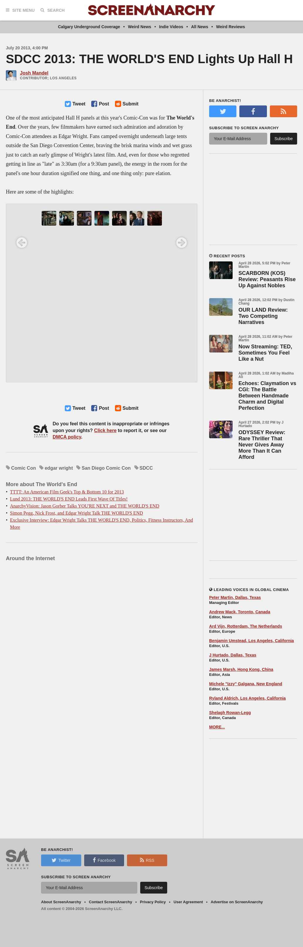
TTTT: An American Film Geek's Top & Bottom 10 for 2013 (67, 491)
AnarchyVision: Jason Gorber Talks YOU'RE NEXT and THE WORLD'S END (84, 505)
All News (199, 26)
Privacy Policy (153, 902)
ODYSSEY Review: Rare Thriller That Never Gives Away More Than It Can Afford (261, 444)
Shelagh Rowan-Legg (230, 712)
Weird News (139, 26)
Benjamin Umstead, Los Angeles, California (251, 640)
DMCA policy (67, 436)
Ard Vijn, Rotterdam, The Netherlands (245, 626)
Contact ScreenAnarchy (110, 902)
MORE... (217, 727)
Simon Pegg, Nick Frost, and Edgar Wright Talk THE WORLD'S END (76, 513)
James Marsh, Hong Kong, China (241, 669)
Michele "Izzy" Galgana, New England (245, 683)
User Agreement (188, 902)
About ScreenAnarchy (61, 902)
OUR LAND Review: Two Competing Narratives (263, 316)
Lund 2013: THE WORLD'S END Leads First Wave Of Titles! (69, 498)
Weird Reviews (230, 26)
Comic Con (23, 468)
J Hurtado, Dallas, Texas (232, 655)
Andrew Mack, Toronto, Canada (239, 611)
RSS (147, 860)
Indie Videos (171, 26)
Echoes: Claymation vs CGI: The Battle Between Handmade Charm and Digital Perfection (267, 395)
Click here (105, 430)
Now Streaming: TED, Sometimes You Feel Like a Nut (265, 353)
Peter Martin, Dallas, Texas (235, 597)
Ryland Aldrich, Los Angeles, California (247, 698)
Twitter (61, 860)
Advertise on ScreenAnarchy (237, 902)
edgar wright (59, 468)
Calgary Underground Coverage (89, 26)
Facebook (104, 860)
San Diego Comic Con (106, 468)
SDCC (146, 468)
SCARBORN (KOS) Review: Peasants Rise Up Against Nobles (267, 279)
